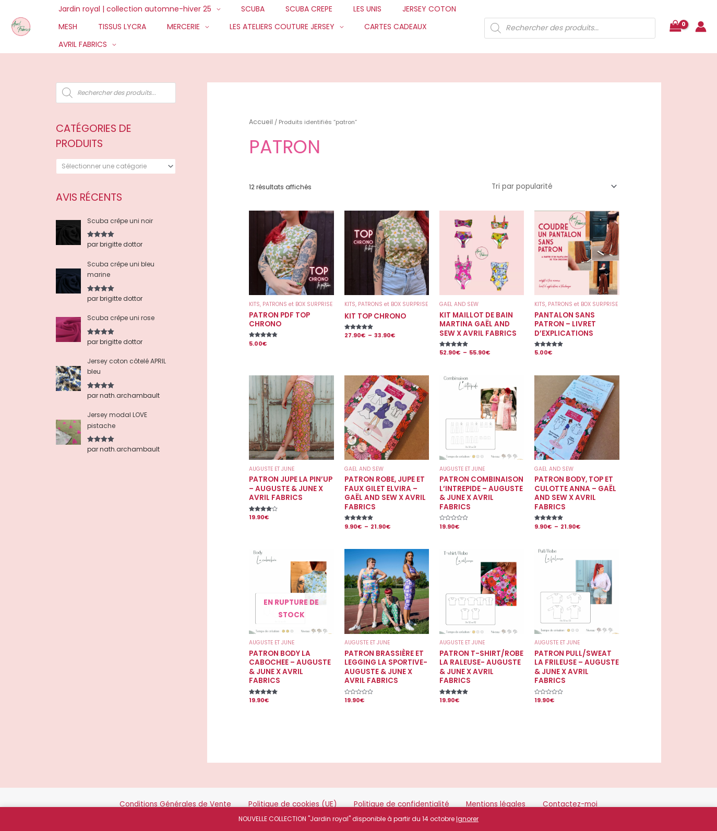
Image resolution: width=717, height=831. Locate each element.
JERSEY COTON (401, 9)
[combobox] (116, 166)
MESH (452, 9)
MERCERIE (134, 26)
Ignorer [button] (467, 818)
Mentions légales (470, 785)
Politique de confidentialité (395, 785)
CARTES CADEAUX (334, 26)
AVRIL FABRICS (404, 26)
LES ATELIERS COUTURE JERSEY (226, 26)
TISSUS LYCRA (79, 26)
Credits (359, 802)
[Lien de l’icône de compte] (701, 17)
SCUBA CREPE (293, 9)
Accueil (259, 121)
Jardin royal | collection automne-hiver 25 (131, 9)
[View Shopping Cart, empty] (675, 18)
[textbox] (112, 166)
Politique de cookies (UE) (308, 785)
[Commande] (558, 184)
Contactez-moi (528, 785)
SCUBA (243, 9)
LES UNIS (345, 9)
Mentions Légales (403, 802)
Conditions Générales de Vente (214, 785)
